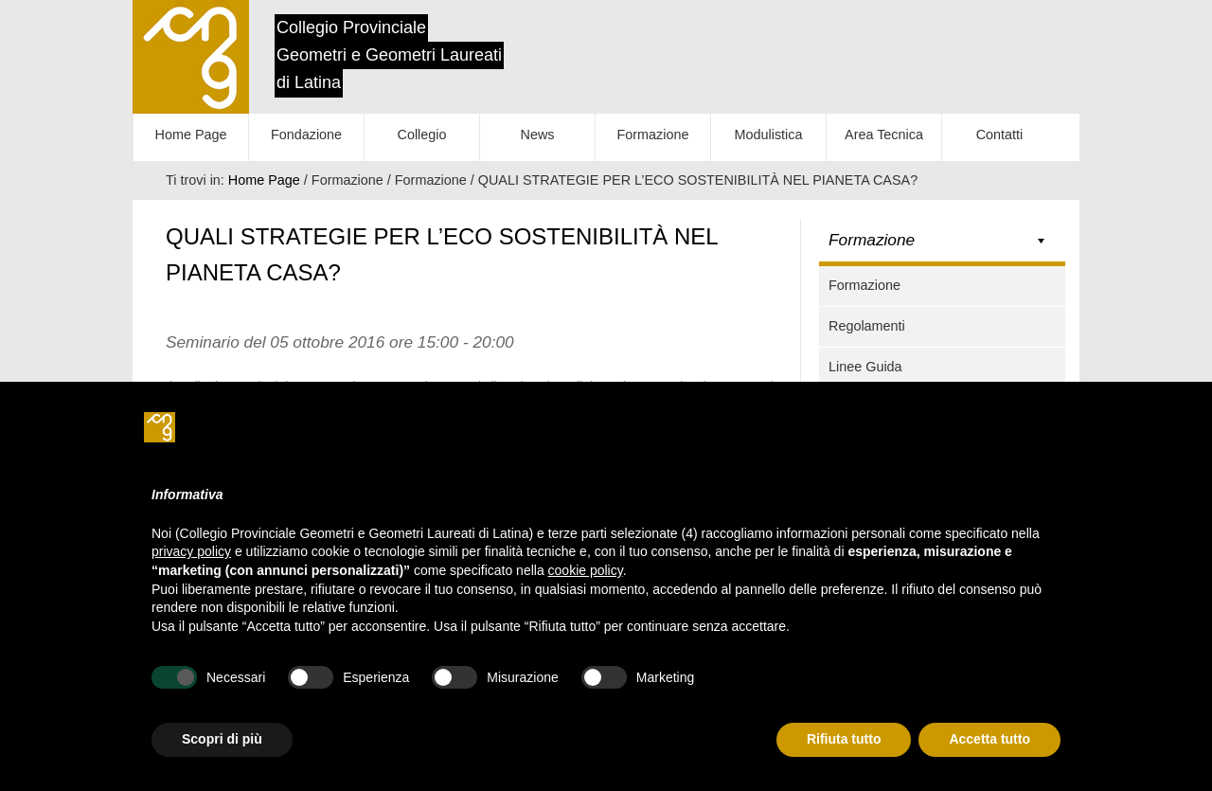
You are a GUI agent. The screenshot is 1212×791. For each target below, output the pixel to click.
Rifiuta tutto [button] (844, 738)
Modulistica (769, 134)
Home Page (191, 134)
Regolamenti (867, 325)
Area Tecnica (884, 134)
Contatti (1000, 134)
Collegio (422, 134)
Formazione (653, 134)
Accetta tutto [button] (989, 738)
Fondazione (306, 134)
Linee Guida (865, 366)
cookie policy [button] (585, 570)
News (538, 134)
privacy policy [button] (191, 551)
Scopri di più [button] (222, 738)
